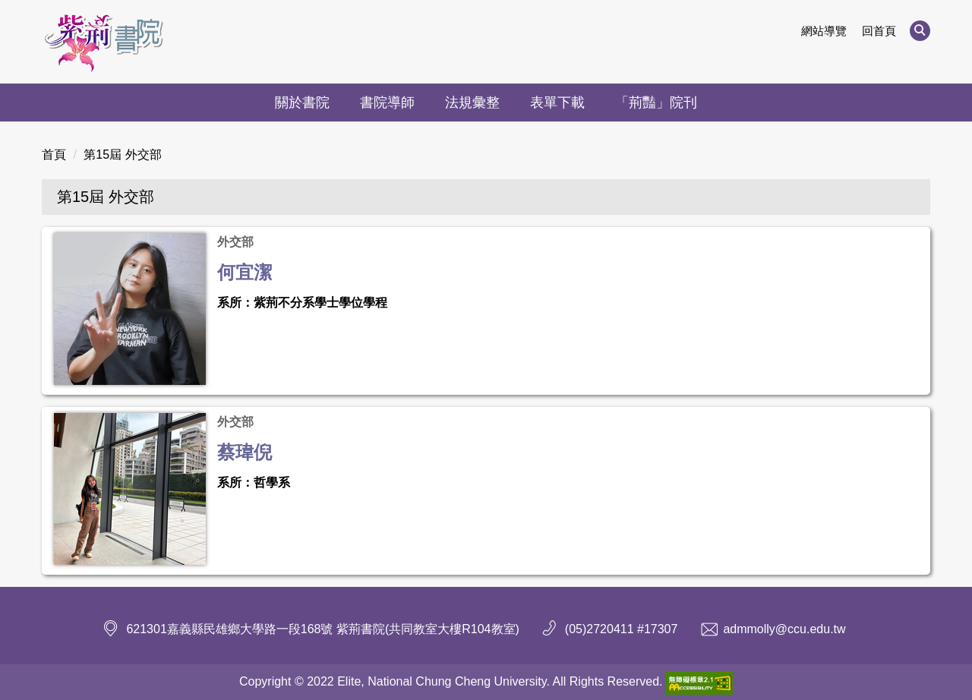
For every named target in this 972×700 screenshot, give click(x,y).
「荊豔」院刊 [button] (656, 102)
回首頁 (879, 30)
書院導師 (387, 102)
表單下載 (557, 102)
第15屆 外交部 (122, 154)
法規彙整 (472, 102)
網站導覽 (824, 30)
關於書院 (302, 102)
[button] (920, 30)
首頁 (54, 154)
